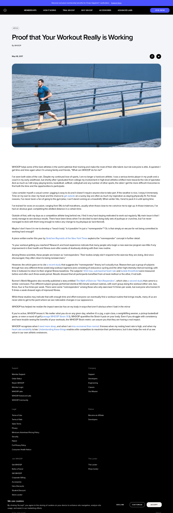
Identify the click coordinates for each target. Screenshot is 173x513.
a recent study (54, 264)
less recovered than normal (85, 326)
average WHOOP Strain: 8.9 (56, 316)
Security (15, 436)
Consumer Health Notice (21, 449)
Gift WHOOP (17, 473)
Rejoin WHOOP (18, 383)
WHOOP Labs (17, 391)
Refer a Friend (17, 469)
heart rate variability (22, 329)
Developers (92, 378)
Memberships (30, 10)
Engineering (93, 383)
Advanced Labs (125, 10)
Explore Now (116, 3)
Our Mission (93, 391)
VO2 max (88, 271)
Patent (14, 441)
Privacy (15, 428)
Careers (91, 387)
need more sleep (47, 326)
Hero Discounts (18, 486)
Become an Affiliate (96, 415)
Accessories (105, 10)
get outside (69, 196)
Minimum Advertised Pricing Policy (25, 432)
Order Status (17, 378)
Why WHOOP (87, 10)
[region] (86, 505)
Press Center (93, 469)
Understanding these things (52, 329)
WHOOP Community (20, 400)
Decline (120, 505)
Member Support (18, 374)
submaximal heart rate (105, 271)
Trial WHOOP (69, 10)
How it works (49, 10)
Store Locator (17, 494)
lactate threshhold (130, 271)
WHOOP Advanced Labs (21, 395)
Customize (137, 505)
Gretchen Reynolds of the (66, 238)
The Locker (92, 464)
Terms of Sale (17, 419)
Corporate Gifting (18, 477)
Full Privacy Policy (19, 445)
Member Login (17, 387)
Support (91, 374)
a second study (135, 281)
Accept (154, 505)
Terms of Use (17, 415)
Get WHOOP (17, 464)
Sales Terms (16, 423)
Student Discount (18, 490)
